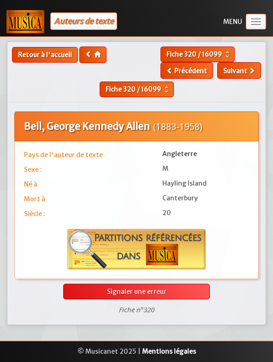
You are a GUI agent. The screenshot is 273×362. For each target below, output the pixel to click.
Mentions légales (169, 351)
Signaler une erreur (136, 291)
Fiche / (198, 54)
